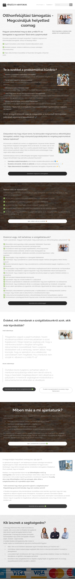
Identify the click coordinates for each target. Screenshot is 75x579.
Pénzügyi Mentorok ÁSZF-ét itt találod (12, 570)
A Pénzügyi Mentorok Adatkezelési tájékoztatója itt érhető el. (17, 572)
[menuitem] (40, 5)
